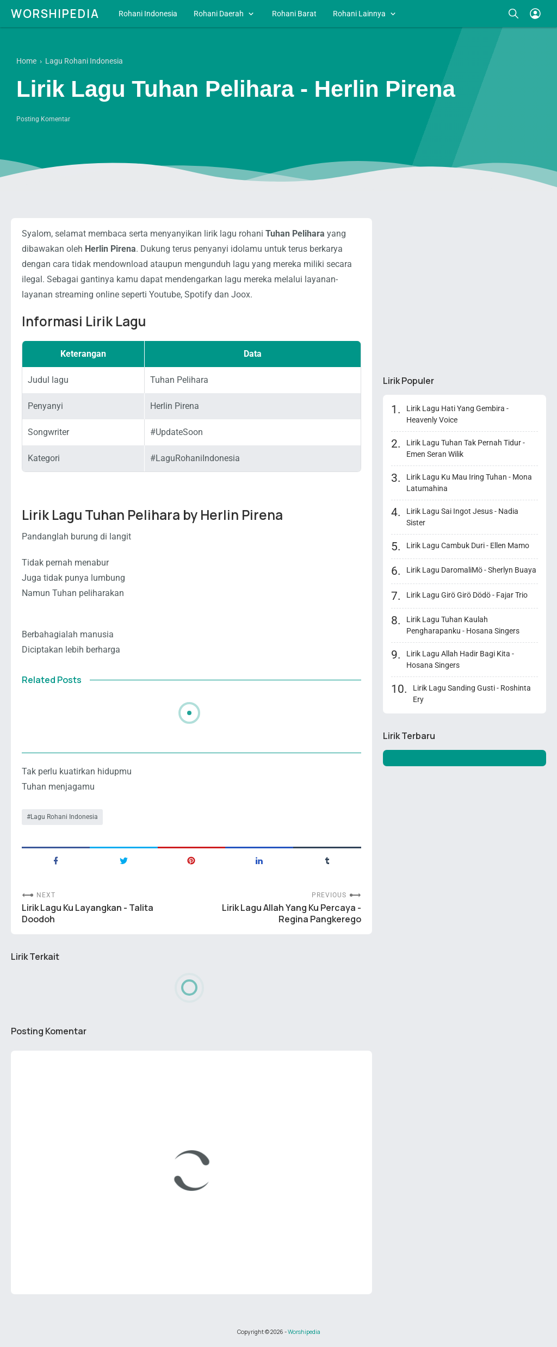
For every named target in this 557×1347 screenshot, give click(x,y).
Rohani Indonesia (148, 13)
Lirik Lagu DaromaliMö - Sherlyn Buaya (471, 570)
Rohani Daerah (219, 13)
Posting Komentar (43, 119)
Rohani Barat (294, 13)
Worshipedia (55, 13)
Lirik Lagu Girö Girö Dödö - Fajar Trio (467, 595)
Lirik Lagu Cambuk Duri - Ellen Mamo (467, 545)
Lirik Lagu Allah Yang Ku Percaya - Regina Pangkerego (291, 913)
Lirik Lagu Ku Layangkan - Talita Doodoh (87, 913)
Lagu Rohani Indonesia (64, 817)
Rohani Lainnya (359, 13)
